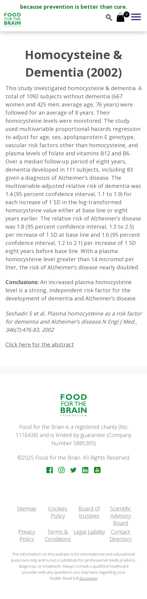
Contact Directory (120, 535)
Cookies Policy (57, 512)
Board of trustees (89, 512)
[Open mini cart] (121, 17)
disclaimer (88, 578)
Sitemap (26, 508)
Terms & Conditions (58, 535)
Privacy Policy (26, 535)
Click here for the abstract (39, 344)
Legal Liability (89, 531)
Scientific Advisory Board (120, 516)
